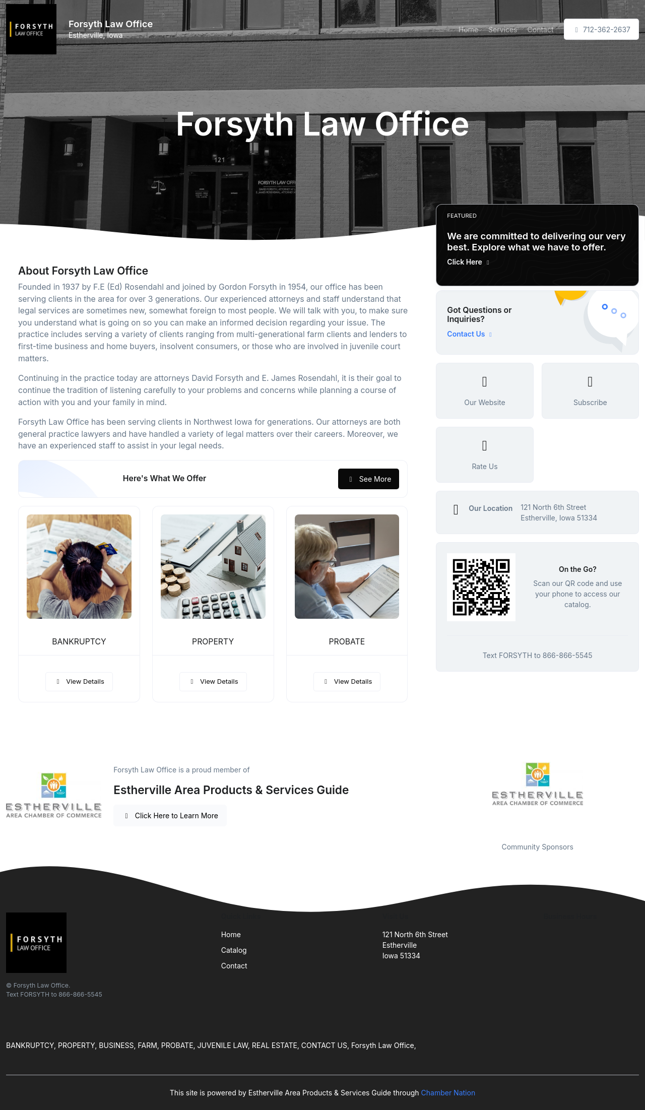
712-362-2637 (601, 29)
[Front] (33, 29)
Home (468, 29)
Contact (541, 29)
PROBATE (347, 641)
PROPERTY (213, 641)
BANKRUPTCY (79, 641)
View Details (79, 681)
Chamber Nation (448, 1092)
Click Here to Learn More (170, 815)
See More (368, 479)
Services (502, 29)
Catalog (234, 950)
